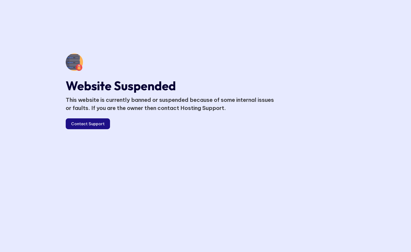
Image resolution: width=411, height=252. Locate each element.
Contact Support (88, 123)
